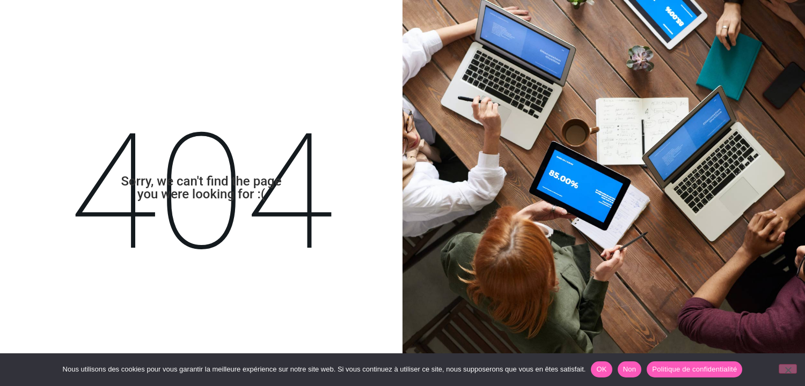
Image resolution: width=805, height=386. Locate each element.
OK (601, 369)
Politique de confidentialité (694, 369)
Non (629, 369)
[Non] (788, 369)
